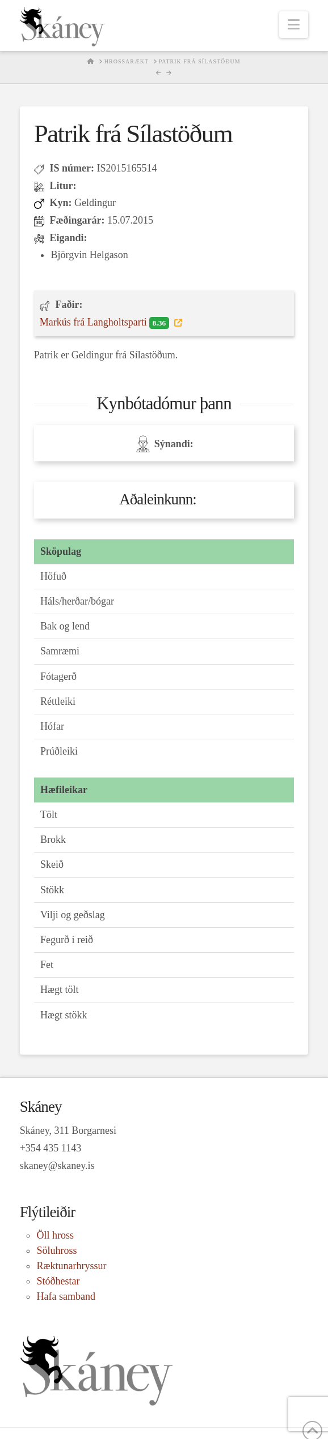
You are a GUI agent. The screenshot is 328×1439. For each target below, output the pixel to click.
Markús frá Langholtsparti (105, 322)
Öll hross (55, 1235)
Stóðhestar (57, 1281)
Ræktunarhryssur (71, 1265)
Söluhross (56, 1250)
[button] (293, 24)
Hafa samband (65, 1296)
